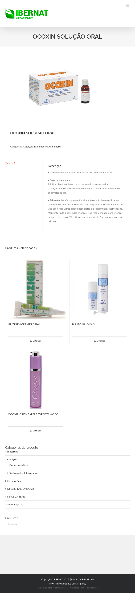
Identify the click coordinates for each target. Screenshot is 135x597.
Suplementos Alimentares (48, 146)
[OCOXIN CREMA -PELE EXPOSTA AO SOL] (35, 379)
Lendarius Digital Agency (73, 583)
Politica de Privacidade (82, 579)
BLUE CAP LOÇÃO (83, 324)
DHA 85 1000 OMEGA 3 (20, 488)
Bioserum (12, 451)
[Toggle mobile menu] (128, 5)
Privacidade (74, 588)
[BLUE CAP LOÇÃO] (99, 289)
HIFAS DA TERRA (16, 496)
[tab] (21, 163)
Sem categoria (14, 504)
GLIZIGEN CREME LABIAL (24, 324)
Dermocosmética (18, 465)
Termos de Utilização (89, 588)
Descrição (10, 163)
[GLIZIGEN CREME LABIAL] (35, 289)
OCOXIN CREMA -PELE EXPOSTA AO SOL (34, 414)
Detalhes (37, 340)
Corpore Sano (14, 480)
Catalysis (28, 146)
